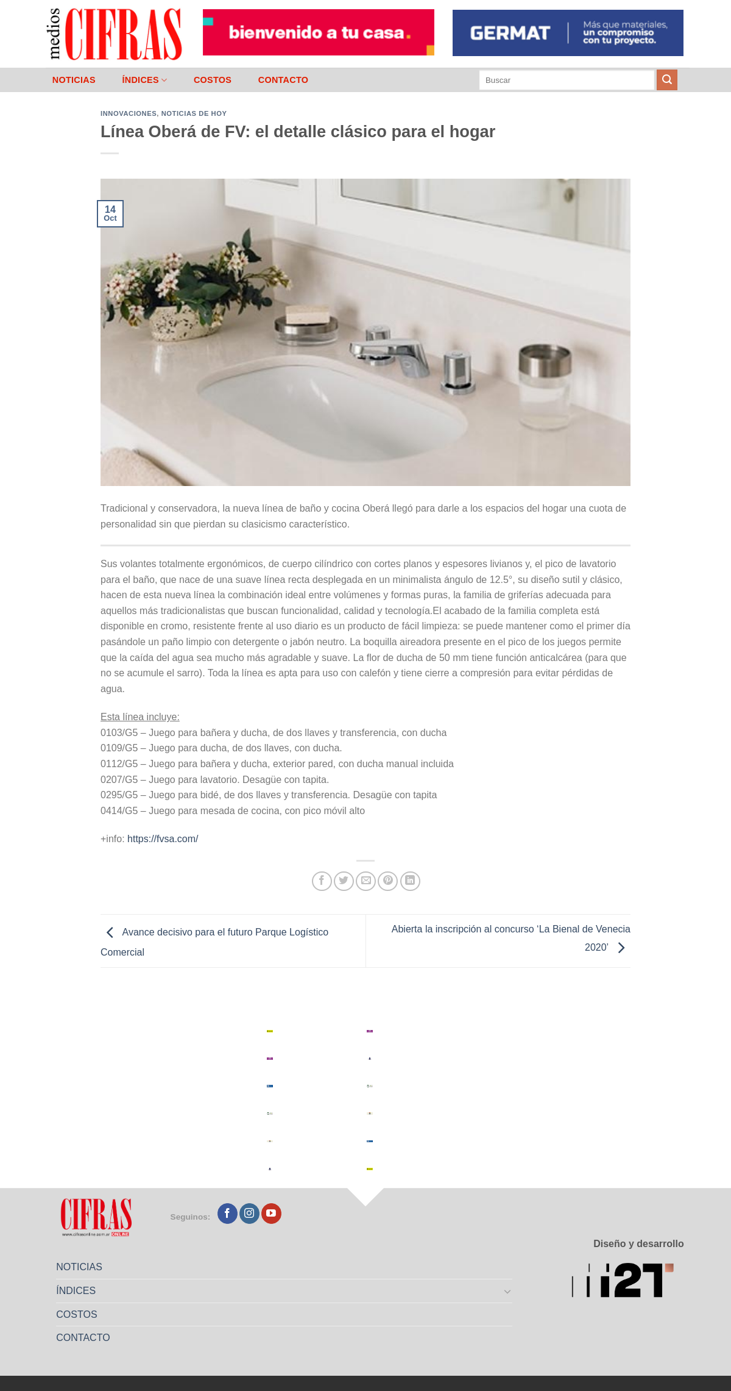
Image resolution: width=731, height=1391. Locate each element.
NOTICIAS (74, 80)
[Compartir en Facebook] (322, 881)
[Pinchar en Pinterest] (388, 881)
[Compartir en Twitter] (344, 881)
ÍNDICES (144, 80)
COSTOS (212, 80)
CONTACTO (283, 80)
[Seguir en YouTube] (271, 1213)
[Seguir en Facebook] (227, 1213)
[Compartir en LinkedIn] (410, 881)
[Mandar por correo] (366, 881)
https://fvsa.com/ (162, 839)
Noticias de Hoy (194, 113)
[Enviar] (667, 80)
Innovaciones (129, 113)
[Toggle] (508, 1291)
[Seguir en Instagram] (249, 1213)
